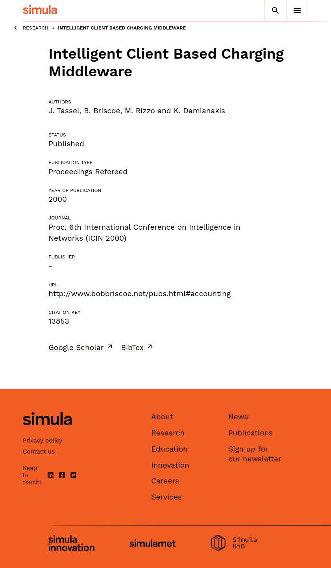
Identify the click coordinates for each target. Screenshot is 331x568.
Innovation (170, 465)
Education (169, 449)
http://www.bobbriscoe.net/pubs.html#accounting (139, 293)
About (162, 416)
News (238, 416)
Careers (165, 480)
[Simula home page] (47, 432)
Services (166, 497)
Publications (250, 432)
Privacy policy (42, 440)
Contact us (39, 451)
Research (35, 28)
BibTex (137, 347)
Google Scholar (80, 347)
